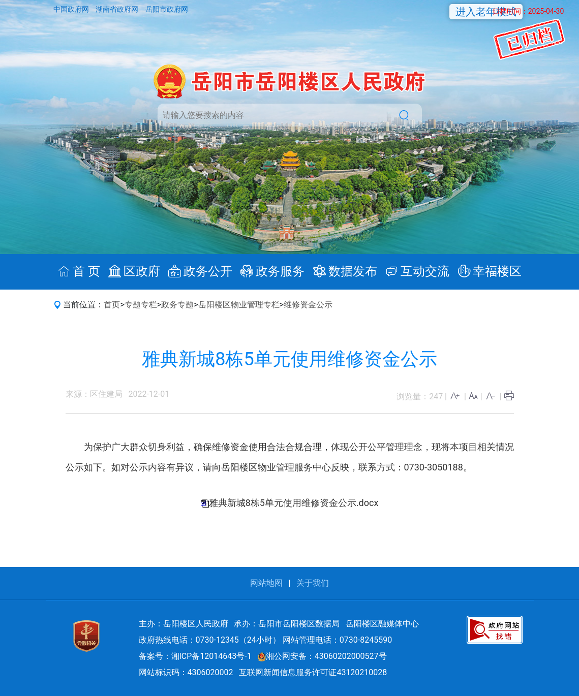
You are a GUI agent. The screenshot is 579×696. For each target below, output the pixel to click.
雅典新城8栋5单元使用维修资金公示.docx (294, 502)
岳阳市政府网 (166, 9)
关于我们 (312, 583)
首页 (112, 304)
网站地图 (266, 583)
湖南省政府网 (118, 9)
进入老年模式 (485, 12)
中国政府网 (71, 9)
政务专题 (177, 304)
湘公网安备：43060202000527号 (322, 656)
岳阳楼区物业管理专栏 (239, 304)
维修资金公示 (308, 304)
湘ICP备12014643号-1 (211, 656)
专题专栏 (141, 304)
